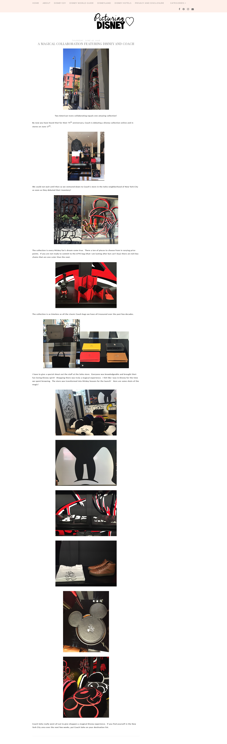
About (46, 3)
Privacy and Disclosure (149, 3)
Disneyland (104, 3)
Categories (178, 3)
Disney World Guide (81, 3)
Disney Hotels (123, 3)
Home (35, 3)
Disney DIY (60, 3)
